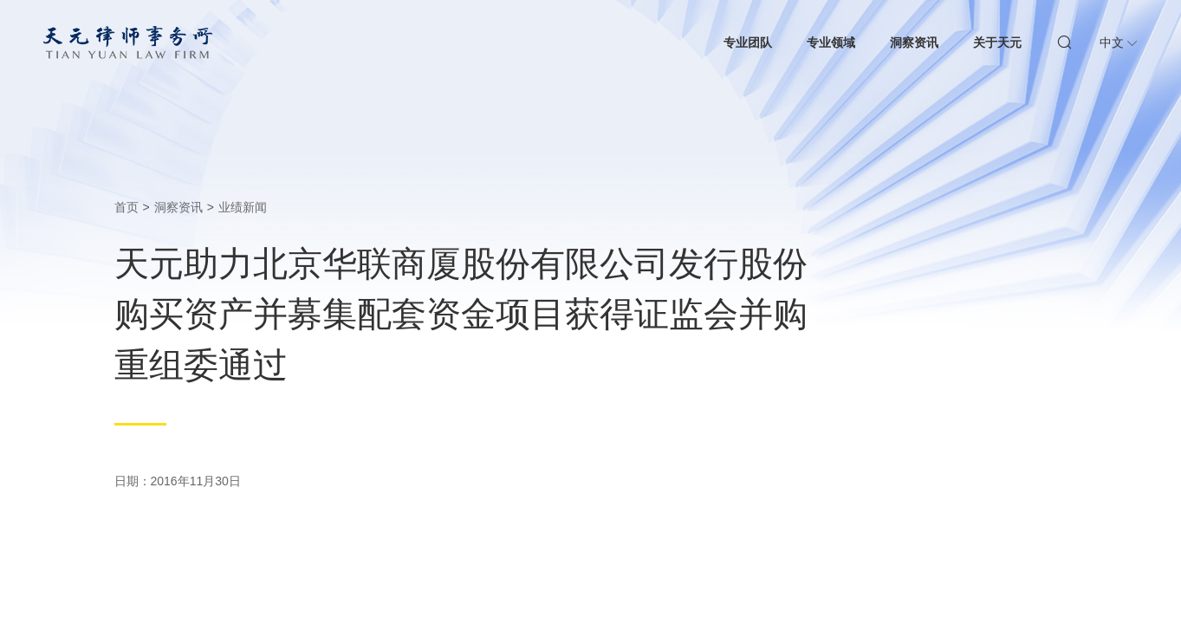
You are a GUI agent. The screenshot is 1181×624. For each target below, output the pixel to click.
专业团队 (748, 42)
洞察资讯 (914, 42)
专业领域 (831, 42)
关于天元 (997, 42)
